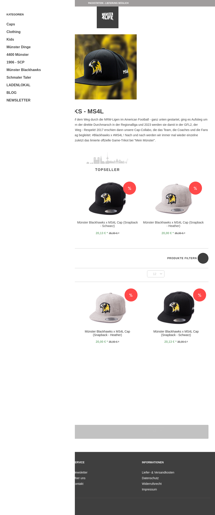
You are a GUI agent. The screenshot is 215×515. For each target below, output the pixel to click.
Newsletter (80, 472)
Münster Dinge (19, 47)
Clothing (14, 32)
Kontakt (78, 483)
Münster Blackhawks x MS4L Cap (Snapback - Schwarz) (107, 224)
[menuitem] (39, 24)
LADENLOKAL (18, 85)
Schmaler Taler (19, 77)
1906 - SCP (16, 62)
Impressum (149, 489)
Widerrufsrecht (152, 483)
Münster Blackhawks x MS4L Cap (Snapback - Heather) (173, 224)
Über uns (79, 478)
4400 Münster (18, 54)
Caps (11, 24)
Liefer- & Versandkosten (158, 472)
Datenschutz (150, 478)
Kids (10, 39)
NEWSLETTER (18, 100)
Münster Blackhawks (24, 70)
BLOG (11, 92)
